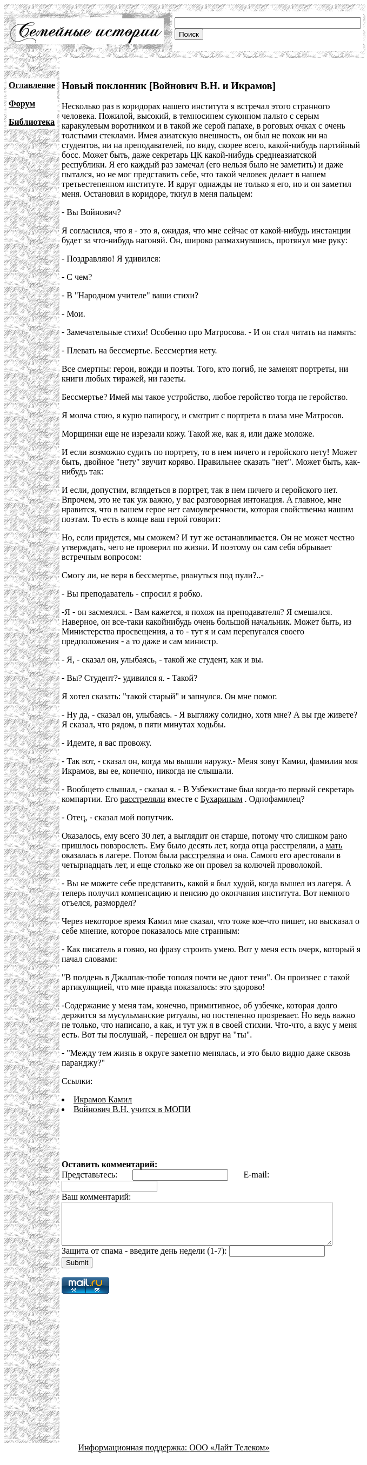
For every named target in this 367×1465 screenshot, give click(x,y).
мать (334, 845)
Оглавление (32, 85)
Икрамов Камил (103, 1099)
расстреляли (142, 799)
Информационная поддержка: (134, 1455)
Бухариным (222, 799)
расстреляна (202, 855)
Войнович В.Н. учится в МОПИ (132, 1109)
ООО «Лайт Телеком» (229, 1455)
